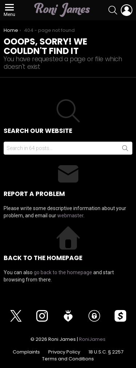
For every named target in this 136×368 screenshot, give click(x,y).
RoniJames (92, 339)
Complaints (26, 352)
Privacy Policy (64, 352)
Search (125, 150)
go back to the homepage (63, 272)
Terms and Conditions (68, 359)
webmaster (70, 215)
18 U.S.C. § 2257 (105, 352)
